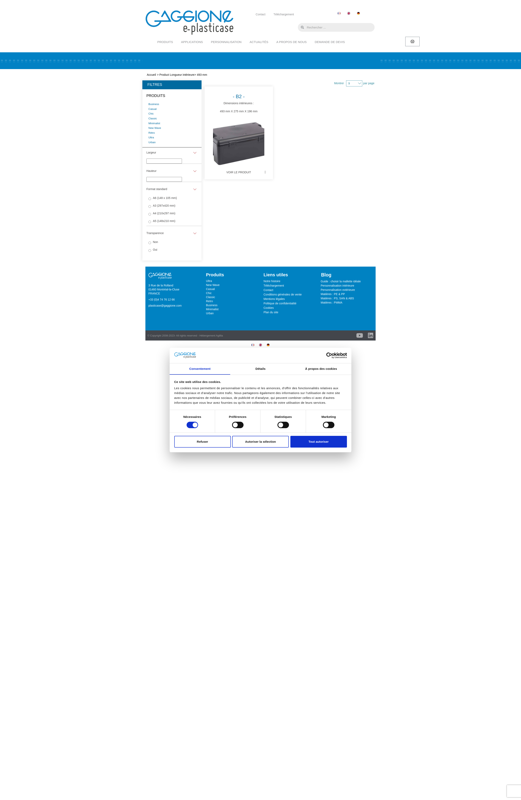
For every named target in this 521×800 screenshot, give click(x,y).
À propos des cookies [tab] (321, 368)
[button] (294, 27)
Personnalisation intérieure (337, 285)
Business (211, 305)
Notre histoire (272, 281)
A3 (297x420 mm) (164, 205)
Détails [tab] (260, 368)
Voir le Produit (230, 172)
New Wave (213, 285)
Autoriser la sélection (260, 442)
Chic (209, 293)
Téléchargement (283, 14)
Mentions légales (274, 299)
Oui (155, 249)
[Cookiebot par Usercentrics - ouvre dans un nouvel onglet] (329, 355)
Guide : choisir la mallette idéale (341, 281)
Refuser (202, 442)
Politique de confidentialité (280, 303)
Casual (210, 289)
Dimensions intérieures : (231, 125)
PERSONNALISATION (226, 42)
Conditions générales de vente (283, 294)
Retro (209, 301)
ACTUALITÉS (259, 42)
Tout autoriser (319, 442)
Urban (210, 313)
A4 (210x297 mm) (164, 213)
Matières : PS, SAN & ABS (337, 298)
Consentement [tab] (199, 368)
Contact (260, 14)
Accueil (151, 74)
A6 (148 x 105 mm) (165, 198)
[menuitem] (339, 13)
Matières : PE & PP (333, 294)
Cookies (269, 307)
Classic (210, 297)
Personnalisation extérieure (338, 289)
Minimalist (212, 309)
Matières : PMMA (331, 302)
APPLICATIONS (192, 42)
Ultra (209, 281)
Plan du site (271, 312)
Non (155, 242)
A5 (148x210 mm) (164, 221)
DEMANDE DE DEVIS (330, 42)
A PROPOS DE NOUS (291, 42)
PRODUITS (165, 42)
